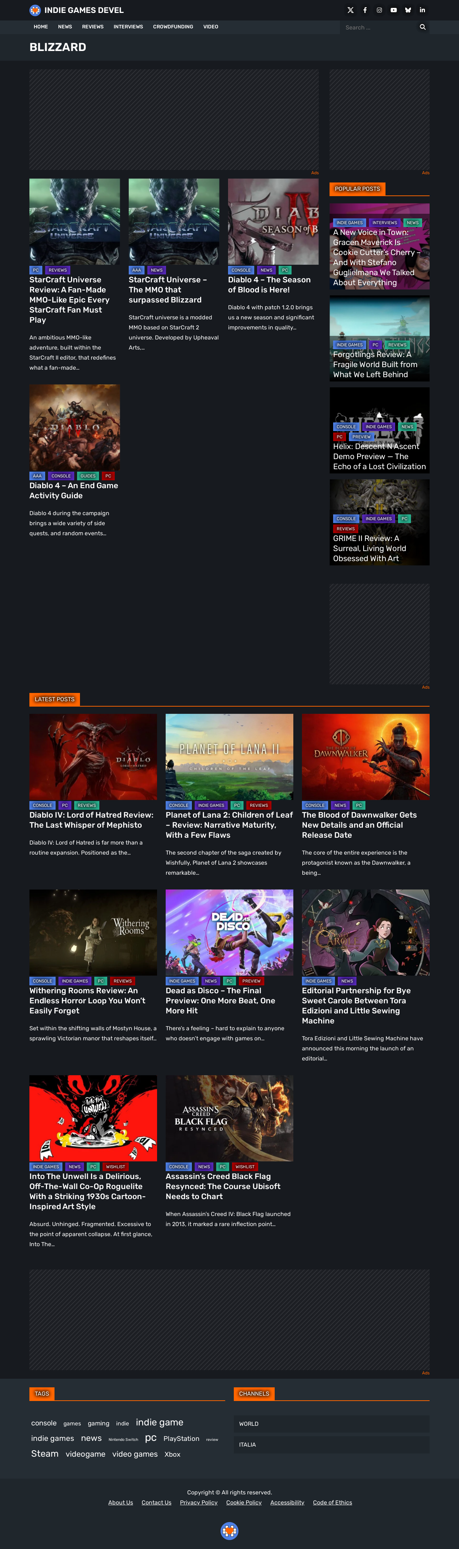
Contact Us (156, 1502)
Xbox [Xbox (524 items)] (172, 1454)
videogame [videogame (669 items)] (85, 1453)
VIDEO (210, 27)
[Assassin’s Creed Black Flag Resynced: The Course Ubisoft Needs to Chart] (229, 1118)
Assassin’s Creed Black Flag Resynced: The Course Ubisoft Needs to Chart (223, 1186)
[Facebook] (365, 10)
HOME (41, 27)
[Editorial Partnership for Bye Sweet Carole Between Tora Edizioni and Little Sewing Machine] (366, 932)
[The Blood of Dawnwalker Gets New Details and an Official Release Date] (366, 757)
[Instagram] (379, 10)
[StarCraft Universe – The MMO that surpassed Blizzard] (174, 222)
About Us (120, 1502)
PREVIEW (361, 436)
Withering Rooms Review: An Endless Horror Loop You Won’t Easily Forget (87, 1001)
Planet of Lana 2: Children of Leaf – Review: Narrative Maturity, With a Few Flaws (229, 825)
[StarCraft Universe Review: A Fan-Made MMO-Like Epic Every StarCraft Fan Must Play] (74, 222)
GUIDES (88, 475)
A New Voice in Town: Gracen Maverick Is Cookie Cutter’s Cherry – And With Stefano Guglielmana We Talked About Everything (377, 257)
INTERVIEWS (128, 27)
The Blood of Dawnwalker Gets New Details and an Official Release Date (359, 825)
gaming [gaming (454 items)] (98, 1423)
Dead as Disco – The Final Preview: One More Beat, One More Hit (220, 1001)
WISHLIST (115, 1166)
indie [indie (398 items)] (122, 1423)
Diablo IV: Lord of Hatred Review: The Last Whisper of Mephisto (91, 820)
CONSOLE (241, 270)
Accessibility (287, 1502)
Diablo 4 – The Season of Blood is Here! (269, 285)
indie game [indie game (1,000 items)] (160, 1422)
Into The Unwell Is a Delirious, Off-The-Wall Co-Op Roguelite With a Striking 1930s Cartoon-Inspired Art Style (87, 1191)
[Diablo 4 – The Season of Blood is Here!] (273, 222)
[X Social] (351, 10)
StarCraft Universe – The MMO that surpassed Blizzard (168, 290)
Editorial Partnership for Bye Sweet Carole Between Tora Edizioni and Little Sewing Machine (356, 1006)
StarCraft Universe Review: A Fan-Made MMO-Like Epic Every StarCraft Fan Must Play (69, 300)
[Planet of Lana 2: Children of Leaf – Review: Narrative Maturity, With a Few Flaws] (229, 757)
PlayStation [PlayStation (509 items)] (181, 1439)
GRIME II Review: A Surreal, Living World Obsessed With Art (369, 548)
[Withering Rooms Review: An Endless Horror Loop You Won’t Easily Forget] (93, 932)
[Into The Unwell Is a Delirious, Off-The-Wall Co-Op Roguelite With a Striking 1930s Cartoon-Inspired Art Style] (93, 1118)
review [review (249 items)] (212, 1439)
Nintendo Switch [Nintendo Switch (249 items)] (123, 1439)
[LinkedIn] (422, 10)
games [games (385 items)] (72, 1423)
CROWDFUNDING (173, 27)
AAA (136, 270)
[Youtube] (394, 10)
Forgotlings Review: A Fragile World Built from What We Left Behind (375, 364)
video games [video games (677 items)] (135, 1453)
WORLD (249, 1423)
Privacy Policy (199, 1502)
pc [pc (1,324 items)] (151, 1437)
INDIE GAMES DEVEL (84, 10)
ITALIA (247, 1444)
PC (36, 270)
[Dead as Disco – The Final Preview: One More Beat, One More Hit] (229, 932)
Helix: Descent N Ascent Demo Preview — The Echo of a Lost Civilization (379, 456)
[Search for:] (423, 27)
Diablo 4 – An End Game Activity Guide (73, 490)
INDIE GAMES (350, 222)
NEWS (65, 27)
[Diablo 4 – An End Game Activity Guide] (74, 427)
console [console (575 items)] (44, 1423)
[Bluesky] (408, 10)
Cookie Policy (244, 1502)
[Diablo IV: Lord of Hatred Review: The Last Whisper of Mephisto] (93, 757)
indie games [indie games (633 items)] (52, 1438)
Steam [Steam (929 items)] (45, 1453)
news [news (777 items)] (91, 1438)
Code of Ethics (332, 1502)
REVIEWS (93, 27)
